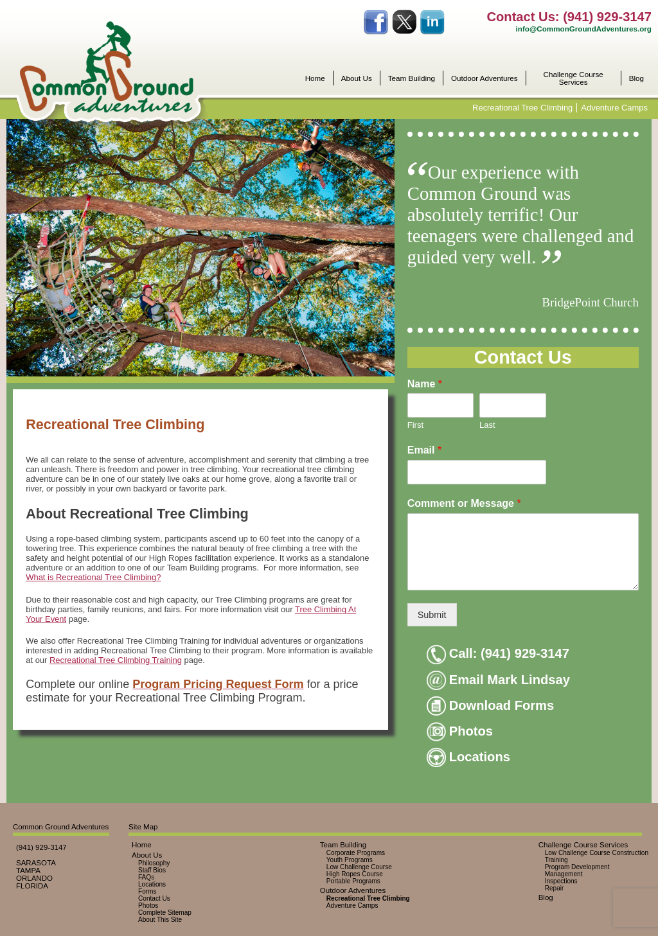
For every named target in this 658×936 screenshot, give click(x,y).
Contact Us (154, 898)
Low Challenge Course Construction (596, 852)
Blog (636, 78)
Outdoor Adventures (484, 78)
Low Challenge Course (359, 866)
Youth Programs (349, 859)
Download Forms (491, 705)
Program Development (577, 866)
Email (424, 450)
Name (424, 383)
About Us (356, 78)
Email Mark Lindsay (498, 680)
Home (315, 78)
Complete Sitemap (164, 912)
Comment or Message (464, 503)
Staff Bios (152, 870)
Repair (554, 888)
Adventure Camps (614, 107)
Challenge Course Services (573, 78)
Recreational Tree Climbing (522, 107)
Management (564, 874)
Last (487, 425)
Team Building (411, 78)
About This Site (160, 919)
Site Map (143, 827)
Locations (468, 757)
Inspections (561, 881)
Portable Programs (353, 881)
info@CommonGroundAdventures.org (584, 28)
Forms (147, 891)
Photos (460, 731)
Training (556, 859)
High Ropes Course (354, 874)
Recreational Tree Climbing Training (115, 660)
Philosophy (154, 863)
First (415, 425)
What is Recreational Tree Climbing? (93, 577)
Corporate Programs (355, 852)
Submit (432, 615)
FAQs (146, 877)
